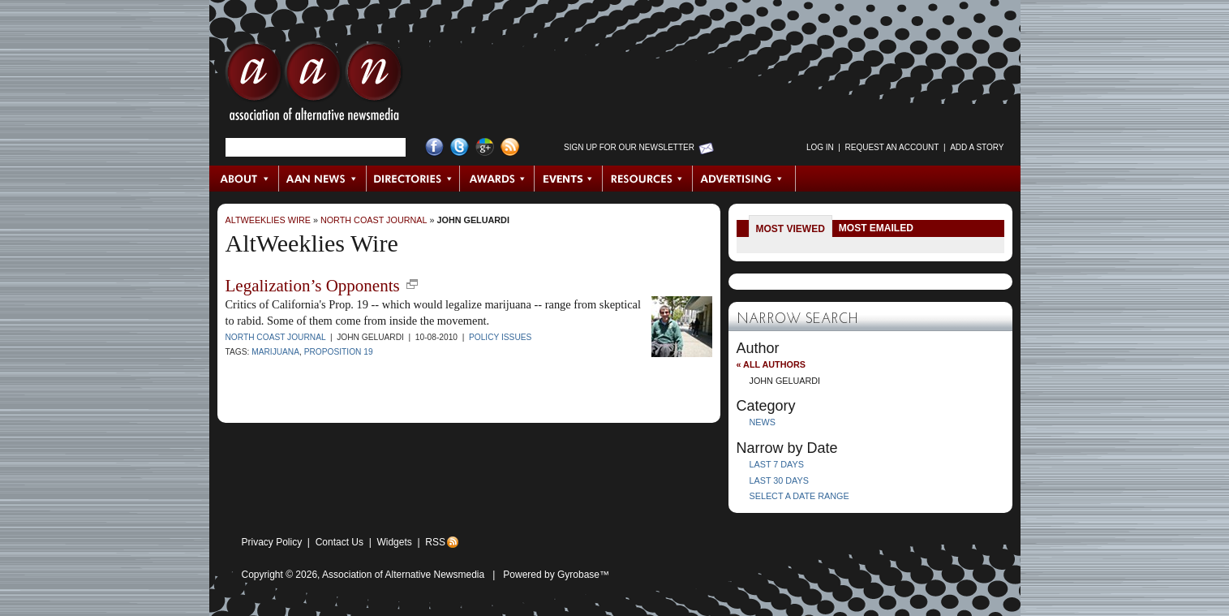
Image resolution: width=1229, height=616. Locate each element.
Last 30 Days (779, 480)
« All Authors (771, 364)
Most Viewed (790, 229)
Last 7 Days (777, 464)
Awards (497, 179)
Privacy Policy (272, 542)
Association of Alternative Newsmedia (403, 574)
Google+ (484, 147)
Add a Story (976, 147)
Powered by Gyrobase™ (556, 574)
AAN (314, 85)
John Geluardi (473, 220)
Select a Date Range (799, 496)
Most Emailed (876, 228)
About (244, 179)
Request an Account (892, 147)
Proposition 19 (338, 351)
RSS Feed (510, 147)
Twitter (459, 147)
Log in (820, 147)
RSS (435, 542)
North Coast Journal (374, 220)
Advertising (744, 179)
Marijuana (275, 351)
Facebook (434, 147)
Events (569, 179)
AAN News (323, 179)
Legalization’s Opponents (313, 285)
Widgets (393, 542)
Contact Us (339, 542)
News (763, 422)
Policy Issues (500, 337)
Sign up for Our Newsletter (629, 147)
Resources (648, 179)
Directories (413, 179)
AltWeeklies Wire (268, 220)
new (412, 284)
